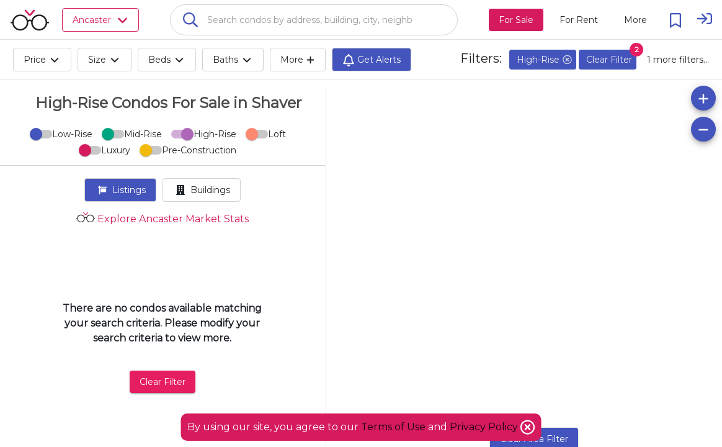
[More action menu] (635, 20)
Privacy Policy (485, 427)
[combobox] (314, 19)
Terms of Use (393, 427)
